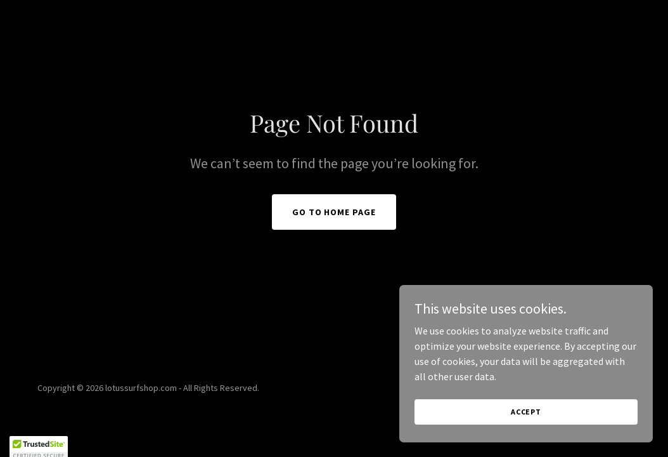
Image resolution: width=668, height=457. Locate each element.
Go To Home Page (334, 212)
